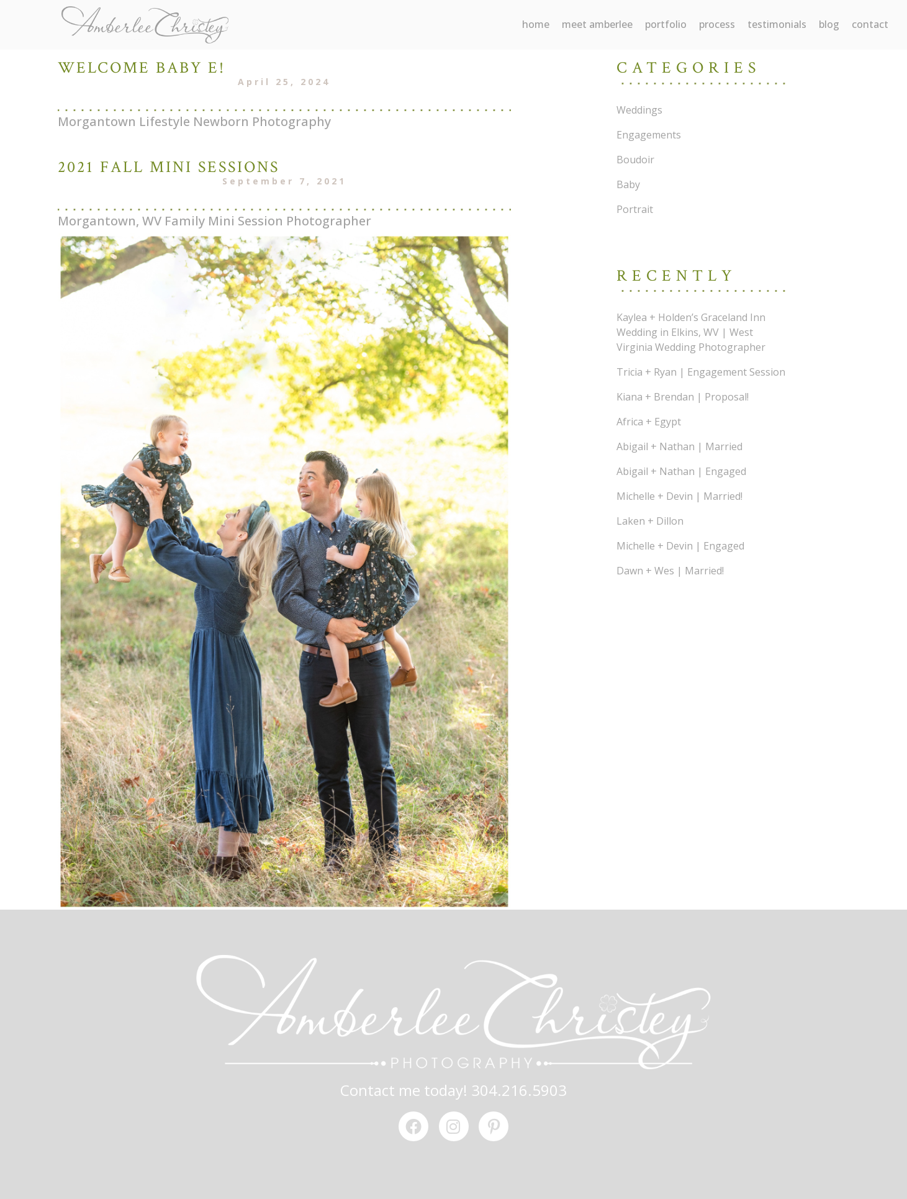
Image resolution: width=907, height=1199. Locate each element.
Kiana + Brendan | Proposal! (682, 397)
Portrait (634, 209)
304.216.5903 (519, 1090)
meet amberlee (597, 24)
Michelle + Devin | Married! (679, 496)
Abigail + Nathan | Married (679, 446)
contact (870, 24)
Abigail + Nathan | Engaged (681, 471)
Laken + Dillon (650, 521)
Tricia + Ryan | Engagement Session (700, 372)
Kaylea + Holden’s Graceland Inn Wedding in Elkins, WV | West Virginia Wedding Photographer (690, 332)
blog (829, 24)
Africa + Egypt (648, 421)
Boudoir (635, 159)
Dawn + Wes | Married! (670, 570)
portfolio (666, 24)
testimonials (776, 24)
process (717, 24)
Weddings (639, 110)
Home (535, 24)
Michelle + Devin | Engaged (680, 546)
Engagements (648, 135)
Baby (628, 184)
